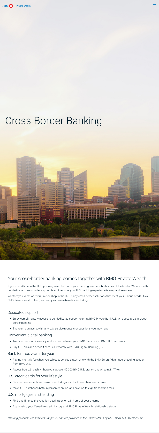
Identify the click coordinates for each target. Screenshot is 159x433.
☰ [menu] (154, 5)
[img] (79, 130)
